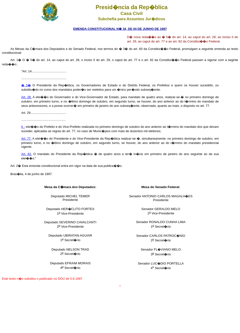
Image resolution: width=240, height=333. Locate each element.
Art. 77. (26, 138)
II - (23, 127)
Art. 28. (26, 97)
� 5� (26, 85)
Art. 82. (26, 154)
